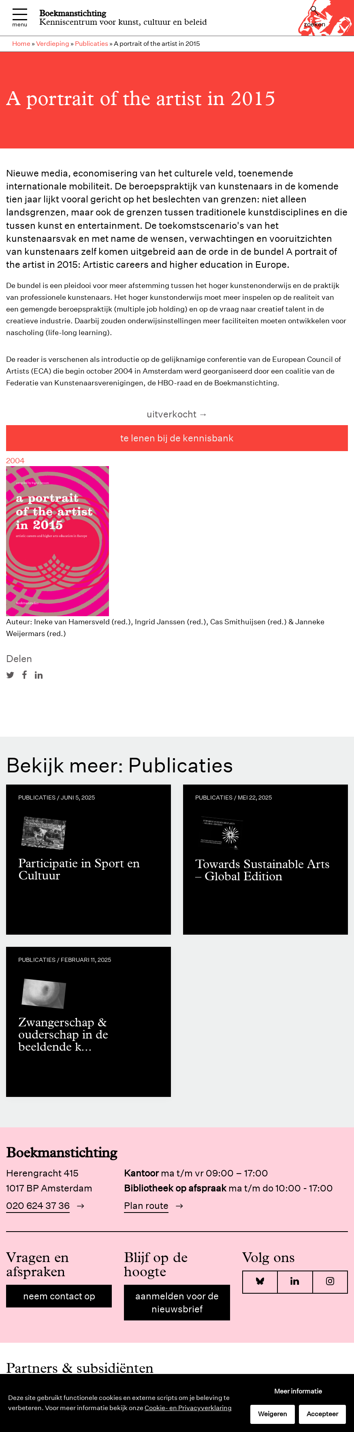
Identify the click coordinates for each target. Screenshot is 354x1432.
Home (21, 43)
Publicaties (91, 43)
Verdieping (52, 43)
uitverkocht (171, 414)
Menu (19, 18)
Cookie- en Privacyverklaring (188, 1408)
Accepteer (322, 1414)
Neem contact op (59, 1295)
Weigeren (272, 1414)
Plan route (146, 1205)
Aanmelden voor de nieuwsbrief (177, 1302)
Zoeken (315, 17)
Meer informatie (298, 1391)
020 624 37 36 (38, 1205)
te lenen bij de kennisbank (177, 437)
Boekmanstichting (72, 13)
